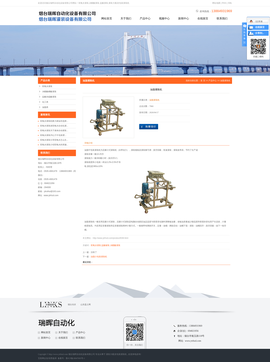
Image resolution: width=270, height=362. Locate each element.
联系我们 (222, 18)
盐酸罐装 (105, 245)
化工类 (45, 102)
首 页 (202, 80)
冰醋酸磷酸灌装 (49, 91)
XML (230, 3)
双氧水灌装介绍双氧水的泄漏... (54, 144)
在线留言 (202, 18)
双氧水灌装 (47, 86)
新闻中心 (183, 18)
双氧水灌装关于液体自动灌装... (54, 130)
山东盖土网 (85, 304)
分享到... (259, 33)
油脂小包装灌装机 (99, 256)
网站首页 (106, 18)
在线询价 (148, 126)
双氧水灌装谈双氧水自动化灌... (54, 126)
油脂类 (45, 107)
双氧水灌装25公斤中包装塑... (53, 135)
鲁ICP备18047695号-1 (75, 358)
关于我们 (125, 18)
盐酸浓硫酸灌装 (49, 97)
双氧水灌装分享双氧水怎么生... (54, 140)
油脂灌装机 (225, 80)
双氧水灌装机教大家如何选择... (54, 121)
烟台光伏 (72, 304)
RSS (224, 3)
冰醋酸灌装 (115, 245)
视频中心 (164, 18)
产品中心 (145, 18)
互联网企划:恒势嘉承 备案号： (52, 358)
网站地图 (216, 3)
